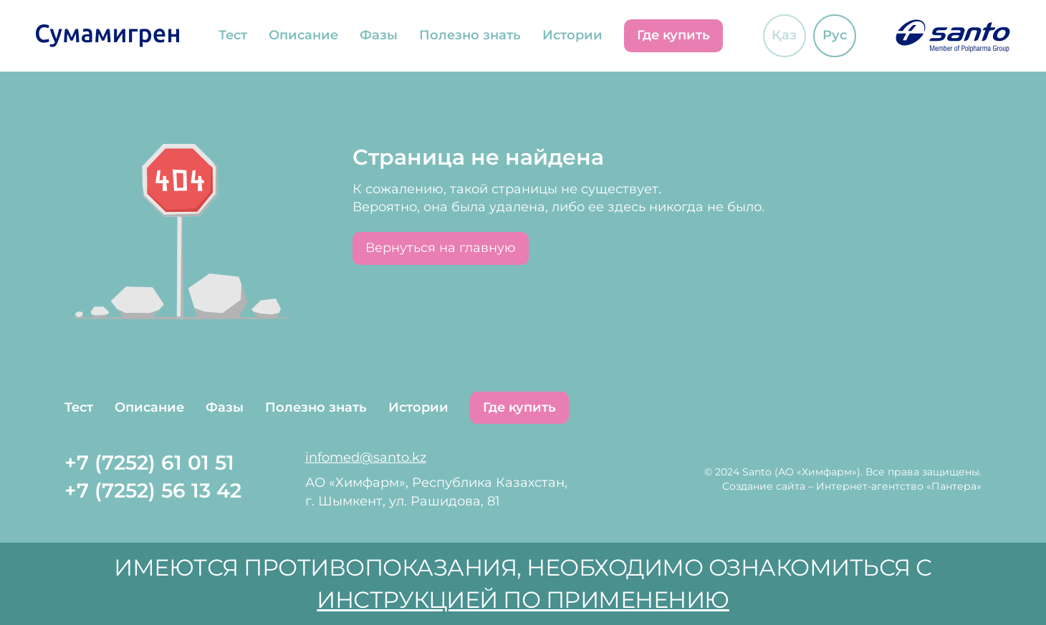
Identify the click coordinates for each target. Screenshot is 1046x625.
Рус (834, 35)
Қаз (784, 35)
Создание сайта (763, 486)
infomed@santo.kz (365, 457)
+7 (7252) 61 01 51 (149, 462)
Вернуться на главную (440, 248)
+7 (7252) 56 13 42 (152, 490)
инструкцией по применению (523, 600)
